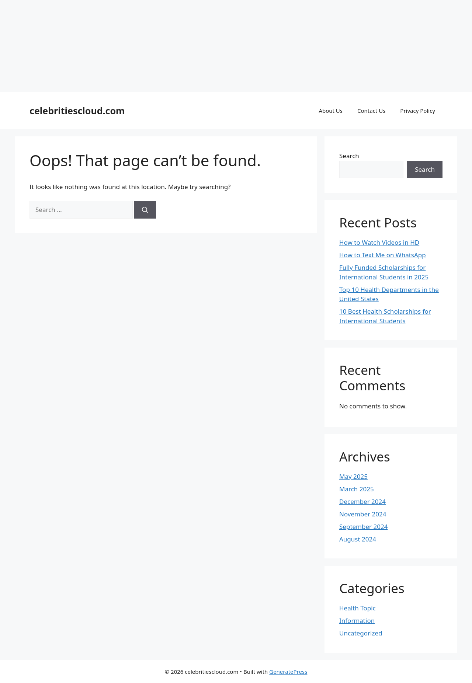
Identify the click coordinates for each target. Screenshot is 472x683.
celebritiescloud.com (77, 110)
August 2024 (357, 539)
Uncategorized (360, 633)
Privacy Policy (417, 110)
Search (349, 155)
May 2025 (353, 476)
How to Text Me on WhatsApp (382, 255)
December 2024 (362, 501)
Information (357, 620)
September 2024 (363, 526)
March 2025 (356, 489)
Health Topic (357, 608)
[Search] (145, 210)
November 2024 (362, 514)
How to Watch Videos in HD (379, 242)
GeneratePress (288, 671)
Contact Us (371, 110)
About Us (331, 110)
